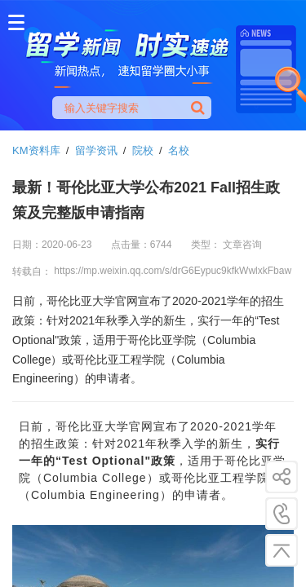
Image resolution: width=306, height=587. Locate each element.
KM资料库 (36, 150)
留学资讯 (96, 150)
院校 (142, 150)
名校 (178, 150)
